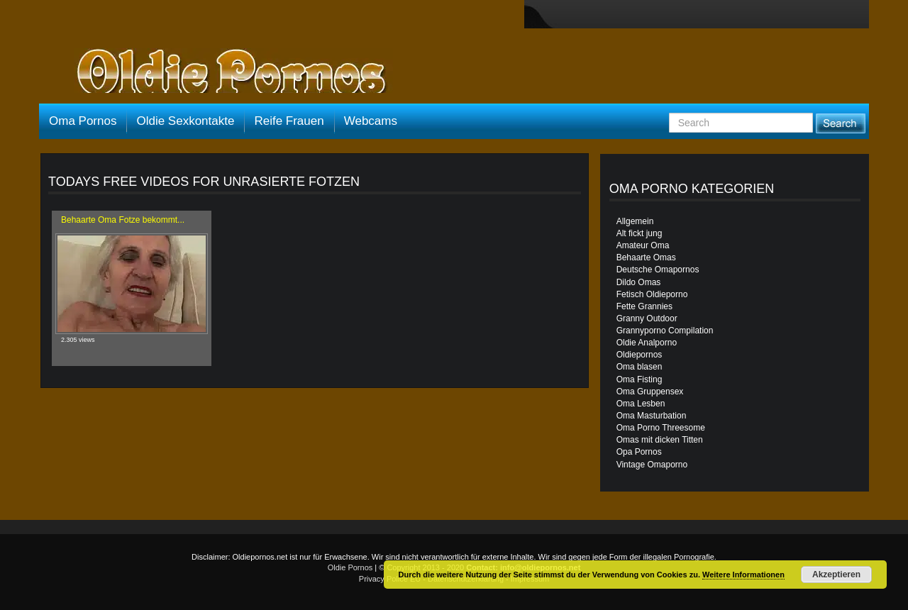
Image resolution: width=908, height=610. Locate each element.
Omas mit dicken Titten (659, 440)
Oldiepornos (639, 355)
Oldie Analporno (646, 343)
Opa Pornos (639, 452)
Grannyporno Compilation (665, 331)
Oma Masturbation (651, 416)
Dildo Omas (638, 282)
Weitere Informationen (743, 574)
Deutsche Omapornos (657, 269)
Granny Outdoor (646, 318)
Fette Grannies (644, 306)
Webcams (370, 121)
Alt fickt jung (639, 233)
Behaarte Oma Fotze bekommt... (122, 220)
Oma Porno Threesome (660, 428)
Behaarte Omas (646, 257)
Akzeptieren (836, 575)
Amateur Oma (643, 245)
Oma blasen (639, 367)
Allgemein (635, 221)
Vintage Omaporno (652, 465)
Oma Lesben (640, 404)
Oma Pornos (82, 121)
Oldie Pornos (350, 567)
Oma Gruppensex (650, 391)
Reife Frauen (288, 121)
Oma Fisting (639, 379)
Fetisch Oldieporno (652, 294)
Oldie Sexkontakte (185, 121)
